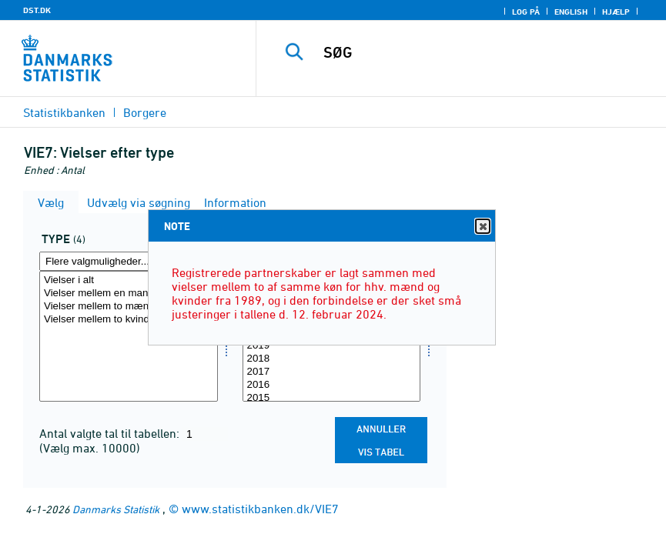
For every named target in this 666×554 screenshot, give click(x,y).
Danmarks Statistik (115, 509)
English (570, 11)
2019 (332, 345)
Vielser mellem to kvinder (128, 319)
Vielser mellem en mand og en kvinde (128, 293)
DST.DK (37, 10)
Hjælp (616, 11)
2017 (332, 372)
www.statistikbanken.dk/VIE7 (260, 509)
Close (482, 226)
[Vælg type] (128, 336)
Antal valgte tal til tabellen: (110, 433)
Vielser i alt (128, 280)
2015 (332, 398)
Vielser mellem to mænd (128, 306)
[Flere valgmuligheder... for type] (128, 261)
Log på (526, 11)
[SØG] (479, 52)
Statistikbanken (64, 112)
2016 (332, 385)
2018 (332, 358)
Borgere (144, 112)
